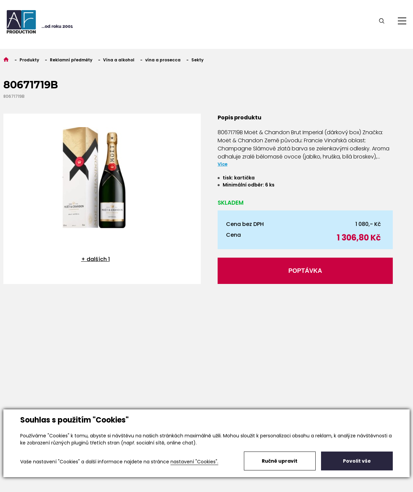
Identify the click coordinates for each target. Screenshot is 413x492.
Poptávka (305, 270)
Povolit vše (357, 461)
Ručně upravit (279, 461)
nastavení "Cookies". (194, 461)
